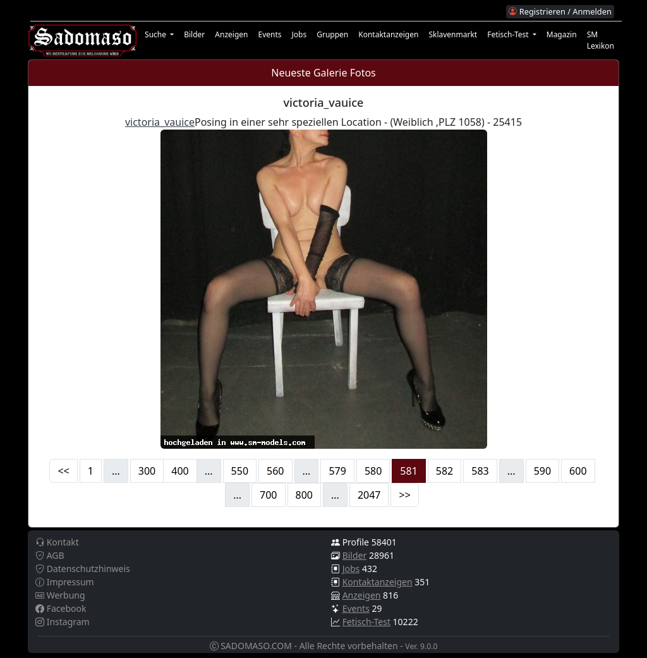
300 (146, 471)
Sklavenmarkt (452, 34)
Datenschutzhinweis (82, 569)
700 (268, 495)
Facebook (60, 608)
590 (542, 471)
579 (337, 471)
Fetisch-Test (366, 622)
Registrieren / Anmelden (560, 11)
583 (479, 471)
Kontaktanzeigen (388, 34)
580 (373, 471)
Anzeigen (231, 34)
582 (444, 471)
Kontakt (57, 542)
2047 (369, 495)
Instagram (62, 622)
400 (179, 471)
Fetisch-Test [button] (509, 34)
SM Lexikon (600, 40)
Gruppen (332, 34)
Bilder (194, 34)
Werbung (60, 595)
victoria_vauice (160, 122)
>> (404, 495)
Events (269, 34)
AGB (49, 555)
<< (63, 471)
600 (577, 471)
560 (275, 471)
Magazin (562, 34)
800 (304, 495)
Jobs (299, 34)
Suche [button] (156, 34)
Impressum (64, 582)
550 (239, 471)
